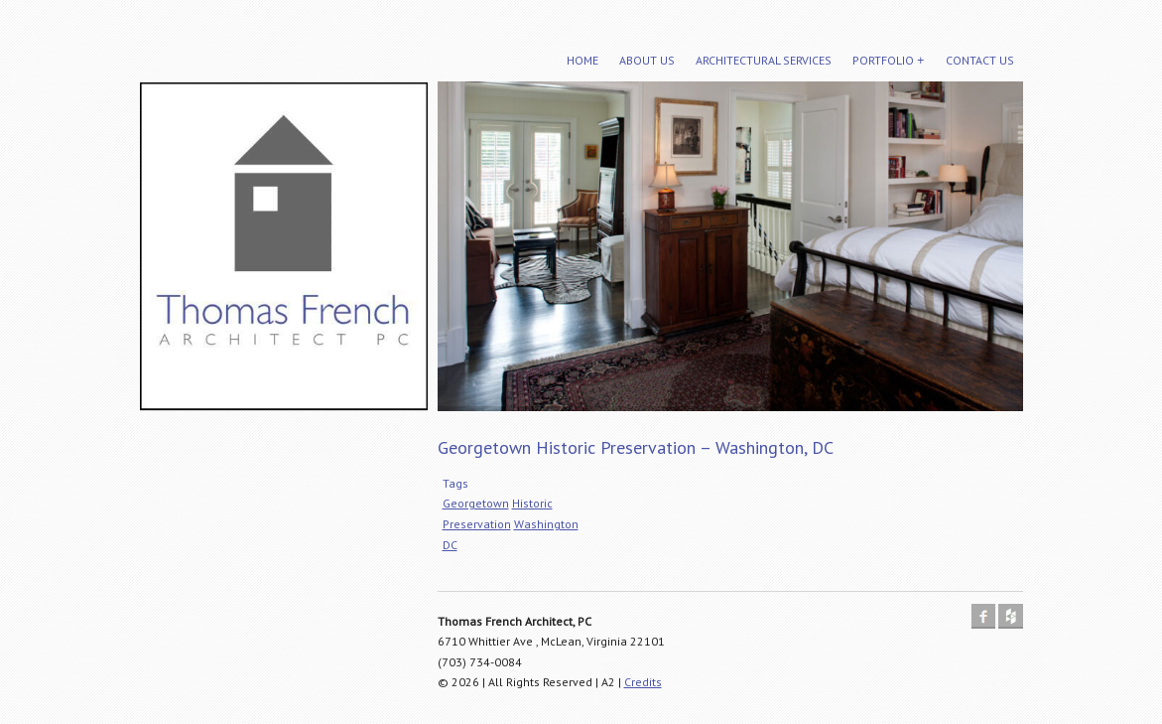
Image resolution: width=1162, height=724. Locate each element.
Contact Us (980, 60)
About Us (647, 60)
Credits (643, 681)
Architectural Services (764, 60)
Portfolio (883, 60)
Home (582, 60)
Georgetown (476, 503)
